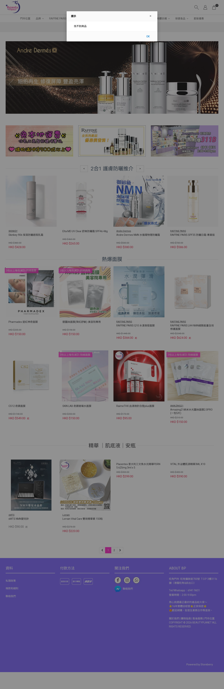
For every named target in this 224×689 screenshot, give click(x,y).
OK (148, 36)
